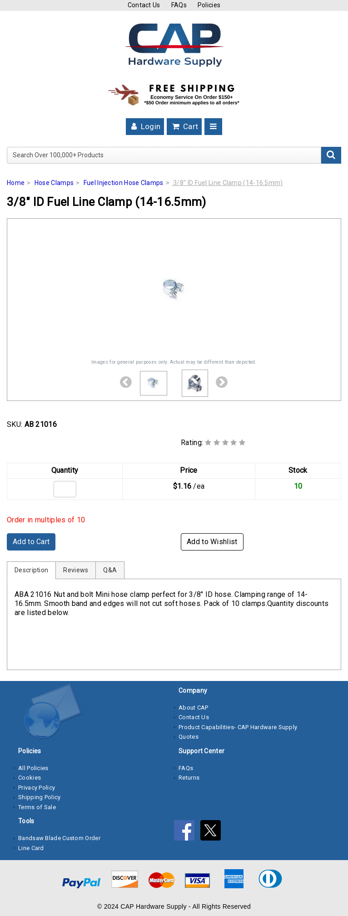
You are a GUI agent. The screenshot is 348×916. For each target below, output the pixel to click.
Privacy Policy (36, 787)
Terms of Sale (37, 807)
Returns (189, 777)
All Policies (33, 768)
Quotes (189, 736)
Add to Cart (31, 541)
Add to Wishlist (212, 541)
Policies (209, 5)
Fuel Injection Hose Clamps (124, 182)
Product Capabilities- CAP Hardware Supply (238, 727)
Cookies (29, 777)
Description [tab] (31, 570)
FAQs (179, 5)
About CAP (194, 707)
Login (144, 126)
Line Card (31, 848)
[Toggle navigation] (213, 126)
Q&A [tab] (110, 570)
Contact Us (144, 5)
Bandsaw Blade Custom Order (59, 838)
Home (16, 182)
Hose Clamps (54, 182)
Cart (184, 126)
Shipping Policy (39, 797)
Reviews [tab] (75, 570)
